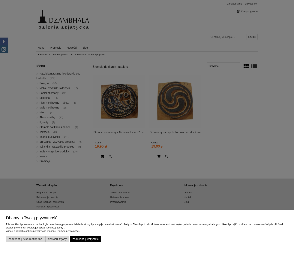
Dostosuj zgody (57, 238)
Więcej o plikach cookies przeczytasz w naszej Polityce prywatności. (43, 231)
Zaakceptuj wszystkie (86, 238)
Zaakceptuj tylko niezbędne (25, 238)
